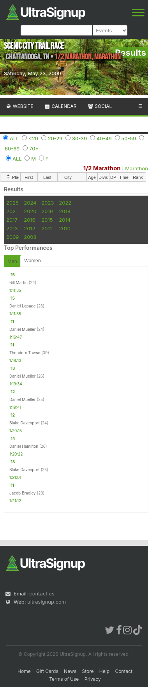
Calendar (60, 106)
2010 (64, 228)
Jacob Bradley (22, 493)
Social (99, 106)
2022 (65, 203)
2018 (64, 211)
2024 (30, 203)
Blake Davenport (24, 422)
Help (104, 671)
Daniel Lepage (22, 306)
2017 (12, 220)
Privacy (93, 679)
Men (12, 261)
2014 (64, 220)
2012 (29, 228)
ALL (14, 138)
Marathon (136, 168)
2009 (12, 237)
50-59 (129, 138)
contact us (41, 593)
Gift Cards (47, 671)
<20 (33, 138)
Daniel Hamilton (23, 446)
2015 (47, 220)
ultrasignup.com (46, 602)
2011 (46, 228)
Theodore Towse (24, 352)
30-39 (79, 138)
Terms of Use (64, 679)
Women (32, 260)
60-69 (12, 148)
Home (24, 671)
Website (19, 106)
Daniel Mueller (22, 329)
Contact (123, 671)
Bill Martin (18, 282)
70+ (34, 148)
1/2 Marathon (102, 168)
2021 (12, 211)
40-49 (104, 138)
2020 (30, 211)
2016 (29, 220)
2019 (47, 211)
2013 (12, 228)
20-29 (55, 138)
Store (87, 671)
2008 (30, 237)
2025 (12, 203)
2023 (47, 203)
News (70, 671)
